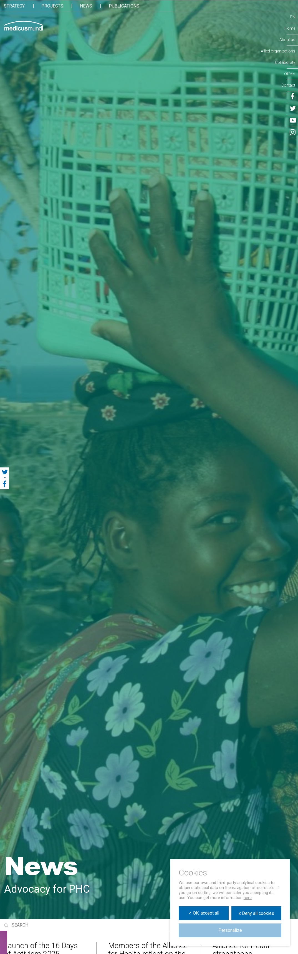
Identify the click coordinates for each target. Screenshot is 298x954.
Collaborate (285, 62)
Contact (288, 85)
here (248, 897)
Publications (124, 6)
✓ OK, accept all (203, 913)
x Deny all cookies (256, 913)
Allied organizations (278, 51)
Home (289, 28)
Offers (289, 74)
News (86, 6)
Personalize (230, 930)
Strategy (14, 6)
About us (287, 39)
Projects (52, 6)
